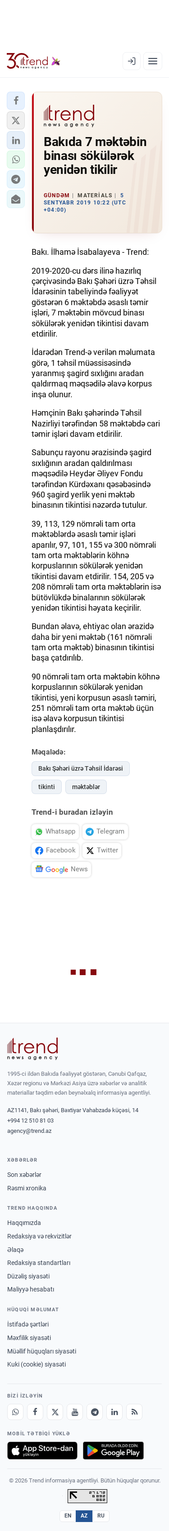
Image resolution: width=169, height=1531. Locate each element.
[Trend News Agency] (32, 1049)
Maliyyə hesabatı (30, 1289)
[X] (55, 1412)
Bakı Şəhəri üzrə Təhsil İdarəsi (80, 768)
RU (101, 1516)
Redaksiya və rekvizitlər (39, 1236)
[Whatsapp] (15, 1412)
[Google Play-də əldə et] (113, 1451)
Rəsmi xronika (26, 1188)
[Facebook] (35, 1412)
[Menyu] (152, 61)
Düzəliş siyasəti (28, 1276)
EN (68, 1516)
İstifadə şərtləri (28, 1324)
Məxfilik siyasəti (29, 1337)
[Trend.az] (33, 61)
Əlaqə (15, 1249)
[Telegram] (95, 1412)
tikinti (46, 786)
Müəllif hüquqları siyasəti (41, 1351)
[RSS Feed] (134, 1412)
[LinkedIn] (114, 1412)
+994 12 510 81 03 (30, 1120)
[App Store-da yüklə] (42, 1451)
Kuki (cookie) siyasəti (36, 1364)
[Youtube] (75, 1412)
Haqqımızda (24, 1222)
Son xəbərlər (24, 1174)
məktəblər (86, 786)
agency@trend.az (29, 1130)
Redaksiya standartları (38, 1262)
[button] (15, 100)
